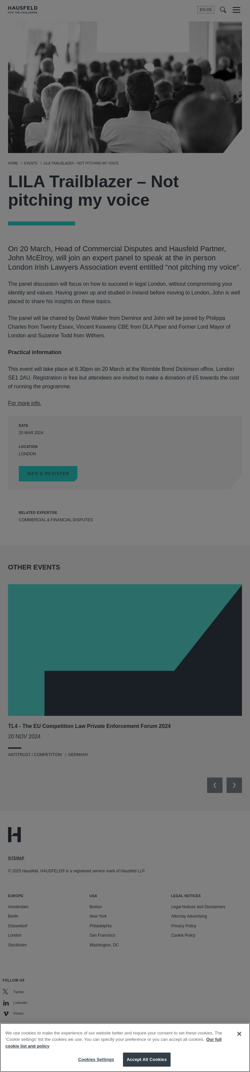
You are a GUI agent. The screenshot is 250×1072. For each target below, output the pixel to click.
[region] (125, 1047)
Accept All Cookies (147, 1059)
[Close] (239, 1033)
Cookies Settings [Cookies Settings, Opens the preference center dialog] (96, 1059)
